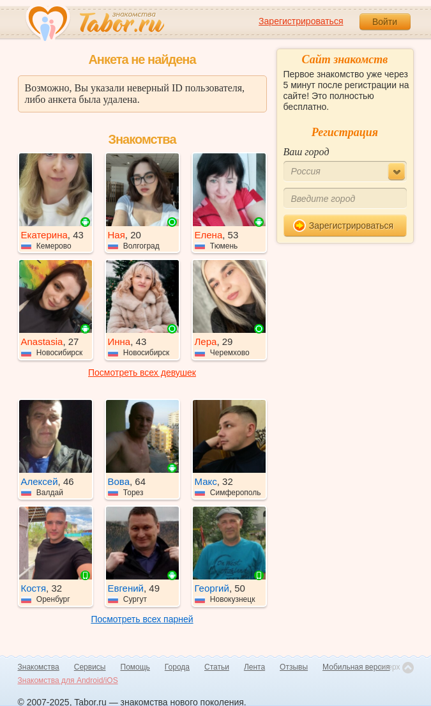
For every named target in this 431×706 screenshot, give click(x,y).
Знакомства (38, 667)
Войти (384, 22)
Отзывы (294, 667)
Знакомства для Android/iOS (68, 680)
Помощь (135, 667)
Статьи (216, 667)
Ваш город (306, 151)
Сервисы (90, 667)
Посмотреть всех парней (142, 619)
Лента (254, 667)
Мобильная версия (356, 667)
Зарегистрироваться (301, 21)
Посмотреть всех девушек (142, 372)
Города (177, 667)
